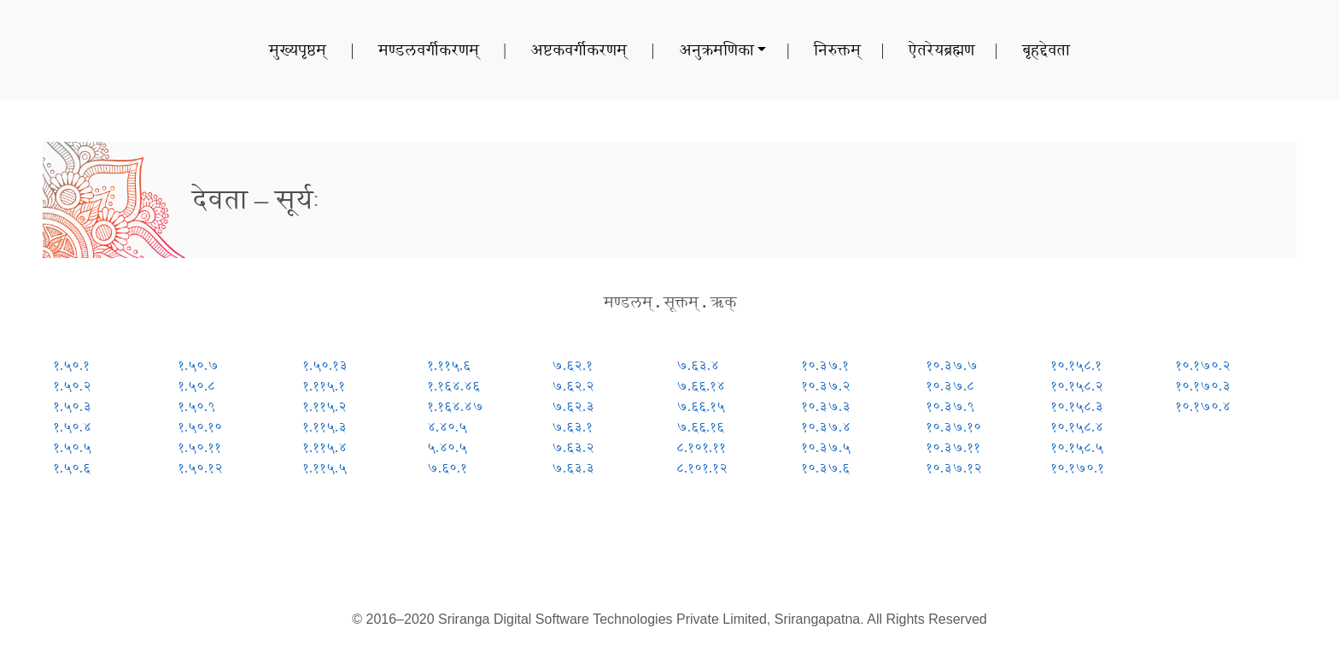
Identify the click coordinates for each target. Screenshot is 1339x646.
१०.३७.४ (826, 427)
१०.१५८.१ (1076, 365)
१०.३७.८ (950, 386)
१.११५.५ (324, 468)
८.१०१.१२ (702, 468)
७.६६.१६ (700, 427)
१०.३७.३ (826, 406)
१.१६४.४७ (455, 406)
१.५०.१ (71, 365)
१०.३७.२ (826, 386)
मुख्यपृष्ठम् (297, 49)
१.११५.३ (324, 427)
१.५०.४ (72, 427)
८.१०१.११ (701, 447)
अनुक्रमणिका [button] (716, 49)
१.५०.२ (72, 386)
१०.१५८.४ (1076, 427)
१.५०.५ (72, 447)
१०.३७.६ (825, 468)
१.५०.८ (196, 386)
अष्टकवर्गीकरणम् (578, 49)
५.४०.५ (447, 447)
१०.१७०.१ (1077, 468)
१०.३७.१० (953, 427)
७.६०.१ (447, 468)
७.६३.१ (572, 427)
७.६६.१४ (700, 386)
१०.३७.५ (826, 447)
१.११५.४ (324, 447)
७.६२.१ (572, 365)
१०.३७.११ (953, 447)
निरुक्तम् (837, 49)
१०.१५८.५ (1076, 447)
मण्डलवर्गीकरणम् (428, 49)
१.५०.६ (72, 468)
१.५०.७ (198, 365)
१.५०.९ (196, 406)
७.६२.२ (573, 386)
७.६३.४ (697, 365)
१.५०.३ (72, 406)
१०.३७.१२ (954, 468)
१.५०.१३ (325, 365)
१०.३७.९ (950, 406)
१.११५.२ (324, 406)
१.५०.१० (200, 427)
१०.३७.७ (952, 365)
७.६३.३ (573, 468)
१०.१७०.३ (1203, 386)
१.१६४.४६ (453, 386)
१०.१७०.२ (1203, 365)
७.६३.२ (573, 447)
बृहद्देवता (1046, 49)
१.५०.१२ (200, 468)
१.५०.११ (199, 447)
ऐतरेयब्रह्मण (941, 49)
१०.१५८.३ (1076, 406)
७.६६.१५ (700, 406)
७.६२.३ (573, 406)
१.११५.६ (449, 365)
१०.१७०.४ (1203, 406)
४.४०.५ (447, 427)
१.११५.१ (323, 386)
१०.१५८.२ (1076, 386)
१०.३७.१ (825, 365)
